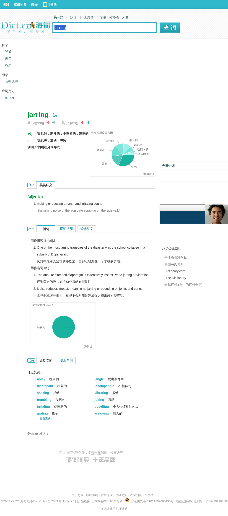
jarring (9, 97)
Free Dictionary (175, 278)
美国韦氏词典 (174, 264)
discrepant (45, 386)
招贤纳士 (150, 495)
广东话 (101, 17)
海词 (6, 4)
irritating (44, 406)
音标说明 (11, 81)
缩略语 (114, 17)
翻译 (34, 4)
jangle (100, 379)
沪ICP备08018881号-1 (107, 501)
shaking (43, 393)
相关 (8, 65)
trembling (44, 400)
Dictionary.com (174, 271)
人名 (125, 17)
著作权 (96, 452)
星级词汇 (121, 495)
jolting (100, 400)
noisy (41, 379)
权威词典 (20, 4)
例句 (8, 58)
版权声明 (92, 495)
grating (43, 413)
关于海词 (77, 495)
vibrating (102, 393)
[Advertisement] (92, 73)
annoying (102, 413)
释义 (8, 51)
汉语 (73, 17)
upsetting (102, 406)
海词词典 (26, 501)
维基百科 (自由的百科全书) (183, 285)
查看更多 (45, 418)
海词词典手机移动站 (114, 509)
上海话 (88, 17)
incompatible (105, 386)
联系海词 (107, 495)
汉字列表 (136, 495)
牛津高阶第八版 (175, 257)
